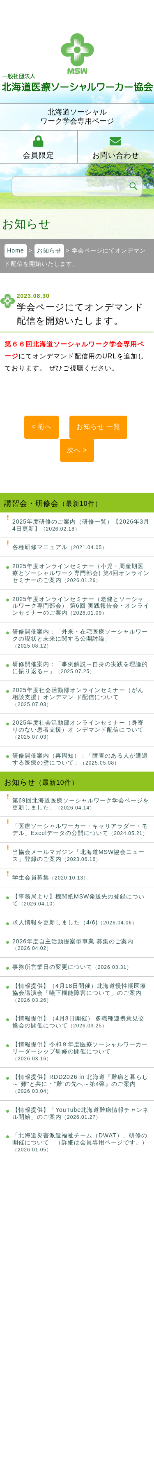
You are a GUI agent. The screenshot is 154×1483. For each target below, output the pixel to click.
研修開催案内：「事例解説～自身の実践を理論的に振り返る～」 (80, 667)
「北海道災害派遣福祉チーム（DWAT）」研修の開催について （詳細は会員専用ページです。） (80, 1142)
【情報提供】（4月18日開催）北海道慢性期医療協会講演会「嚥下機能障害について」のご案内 (79, 992)
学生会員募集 (50, 877)
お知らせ (49, 250)
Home (15, 250)
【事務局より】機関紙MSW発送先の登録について (78, 900)
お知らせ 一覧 (98, 426)
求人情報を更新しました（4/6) (74, 922)
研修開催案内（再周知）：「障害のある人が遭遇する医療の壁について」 (80, 759)
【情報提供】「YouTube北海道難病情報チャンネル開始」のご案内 (80, 1113)
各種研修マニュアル (59, 547)
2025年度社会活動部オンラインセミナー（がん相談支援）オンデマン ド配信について (78, 697)
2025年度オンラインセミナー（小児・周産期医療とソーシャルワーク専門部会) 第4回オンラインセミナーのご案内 (80, 573)
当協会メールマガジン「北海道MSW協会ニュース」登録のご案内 (78, 855)
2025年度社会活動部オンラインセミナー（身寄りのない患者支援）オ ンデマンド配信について (78, 729)
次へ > (77, 450)
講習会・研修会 (31, 503)
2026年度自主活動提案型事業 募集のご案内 (72, 945)
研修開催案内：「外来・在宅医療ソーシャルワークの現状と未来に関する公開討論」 (80, 638)
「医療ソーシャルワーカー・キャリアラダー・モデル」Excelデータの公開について (80, 829)
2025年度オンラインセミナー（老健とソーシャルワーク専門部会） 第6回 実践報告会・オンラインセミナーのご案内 (80, 606)
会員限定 (38, 155)
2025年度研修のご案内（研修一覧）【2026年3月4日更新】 (80, 525)
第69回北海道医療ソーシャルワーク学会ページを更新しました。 (80, 804)
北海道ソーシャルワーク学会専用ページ (77, 116)
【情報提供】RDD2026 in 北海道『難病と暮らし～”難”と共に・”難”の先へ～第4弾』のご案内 (80, 1084)
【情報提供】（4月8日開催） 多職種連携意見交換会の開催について (78, 1022)
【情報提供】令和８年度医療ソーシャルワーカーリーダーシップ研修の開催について (80, 1051)
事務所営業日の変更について (72, 967)
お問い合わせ (115, 155)
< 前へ (41, 426)
